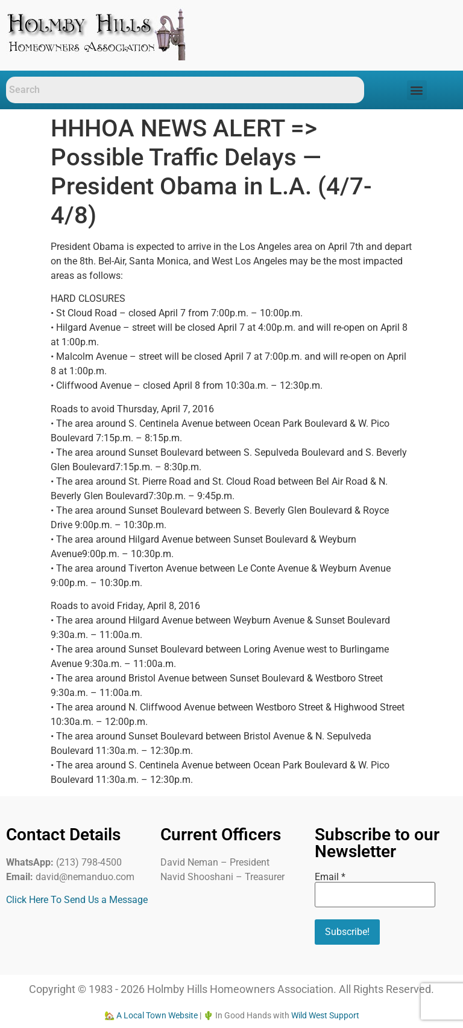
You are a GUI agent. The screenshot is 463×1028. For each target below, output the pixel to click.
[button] (417, 90)
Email (330, 877)
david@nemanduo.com (85, 877)
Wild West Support (325, 1015)
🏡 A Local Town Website (151, 1015)
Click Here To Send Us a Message (77, 899)
